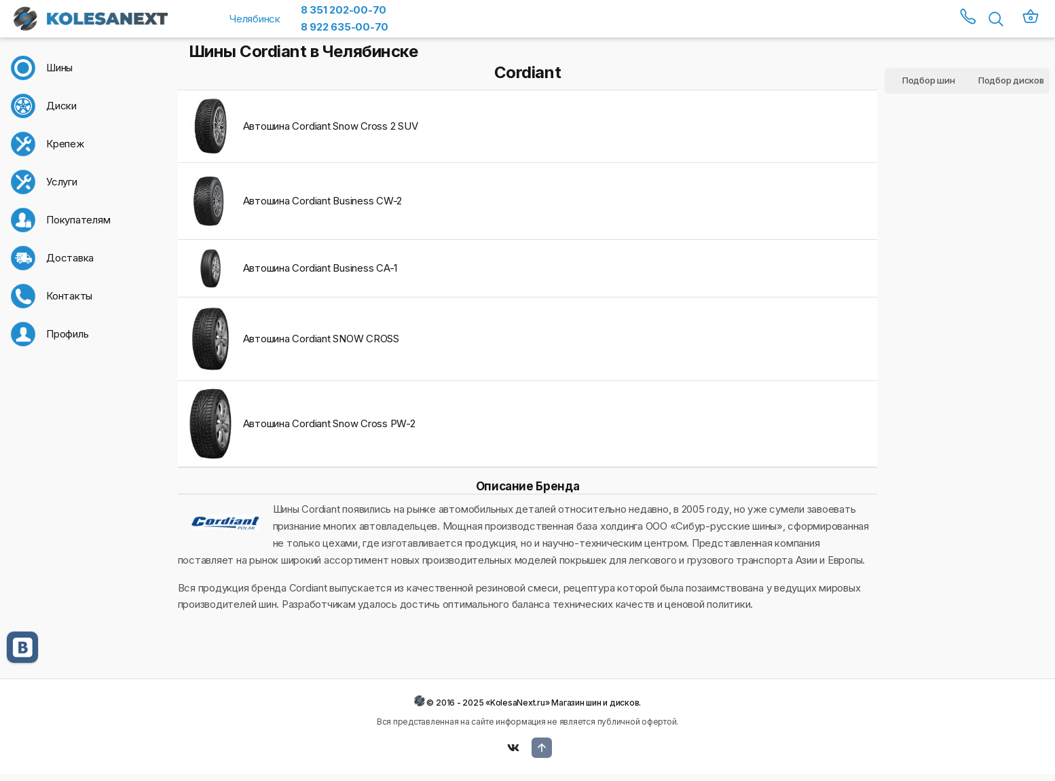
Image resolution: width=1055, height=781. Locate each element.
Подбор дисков (1011, 80)
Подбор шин (928, 80)
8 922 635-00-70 (344, 26)
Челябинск (254, 18)
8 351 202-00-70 (343, 9)
